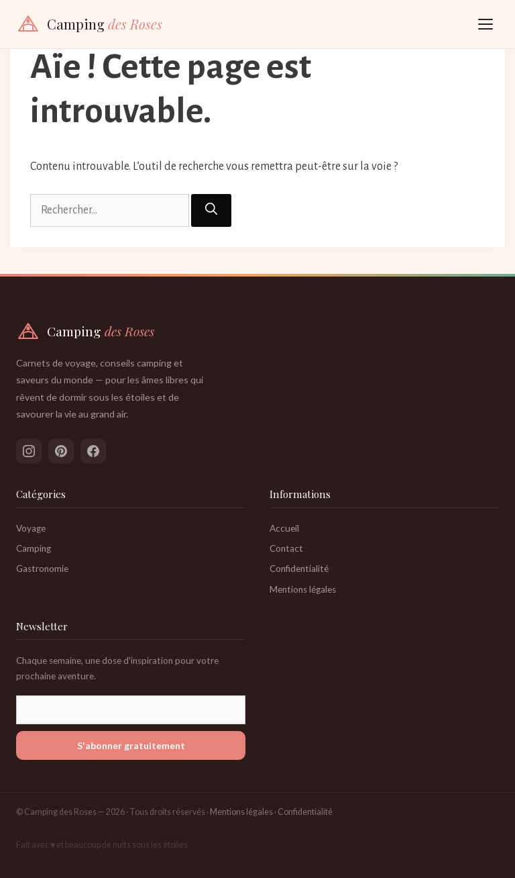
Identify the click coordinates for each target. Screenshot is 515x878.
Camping (33, 548)
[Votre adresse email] (130, 709)
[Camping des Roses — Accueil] (89, 24)
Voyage (31, 528)
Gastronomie (42, 568)
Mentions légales (303, 589)
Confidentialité (299, 568)
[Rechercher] (211, 210)
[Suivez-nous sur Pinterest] (61, 451)
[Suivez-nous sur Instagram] (29, 451)
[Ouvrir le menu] (485, 24)
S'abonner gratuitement (131, 745)
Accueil (284, 528)
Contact (286, 548)
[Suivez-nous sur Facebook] (93, 451)
